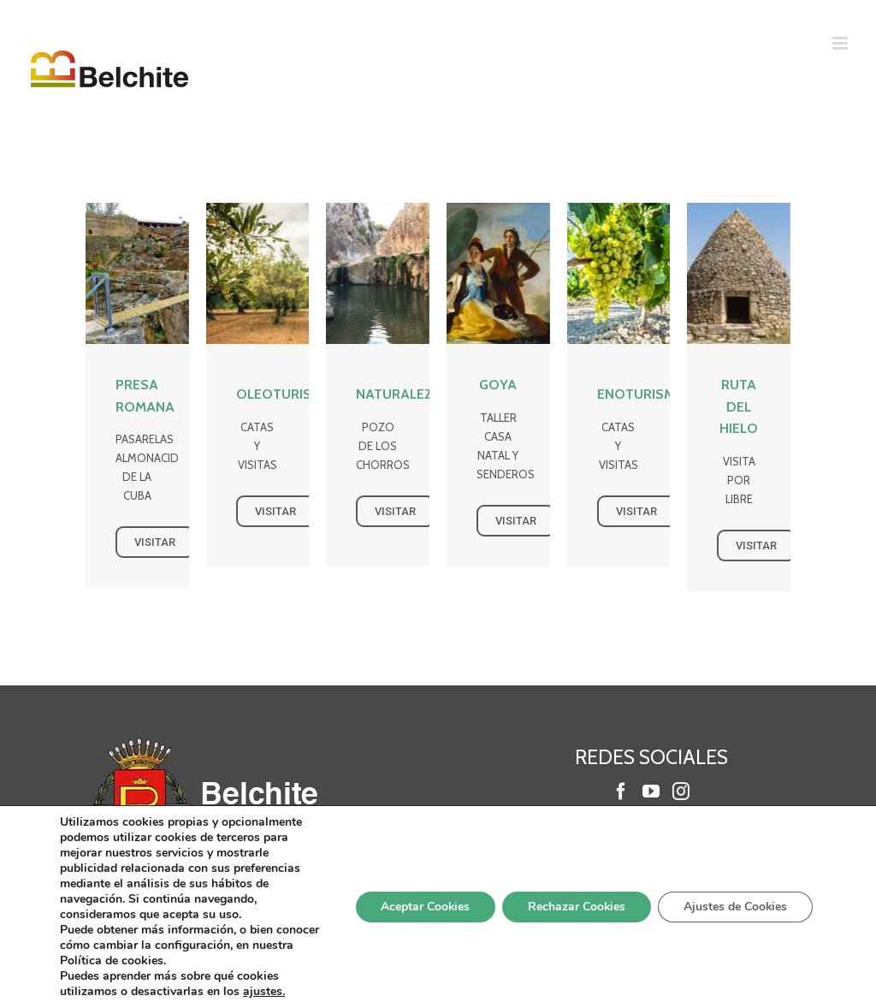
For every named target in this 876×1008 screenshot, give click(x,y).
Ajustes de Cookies (735, 906)
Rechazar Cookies (575, 906)
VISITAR (154, 542)
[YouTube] (651, 791)
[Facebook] (621, 791)
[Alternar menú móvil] (841, 43)
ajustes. (264, 991)
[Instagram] (681, 791)
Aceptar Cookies (423, 906)
